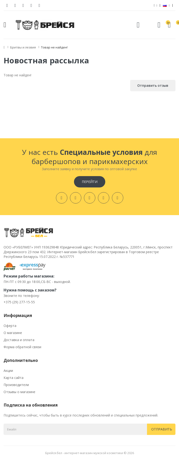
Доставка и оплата (19, 340)
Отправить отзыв (152, 85)
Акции (8, 370)
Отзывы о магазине (19, 392)
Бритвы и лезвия (23, 47)
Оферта (10, 325)
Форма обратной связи (22, 347)
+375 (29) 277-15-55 (19, 302)
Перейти (89, 181)
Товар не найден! (54, 47)
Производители (16, 384)
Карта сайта (13, 377)
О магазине (13, 332)
